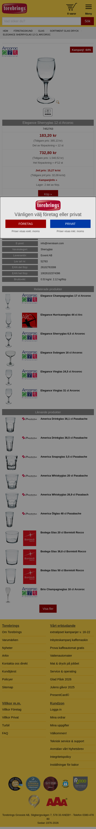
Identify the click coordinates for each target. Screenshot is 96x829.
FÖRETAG (26, 262)
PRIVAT (70, 262)
